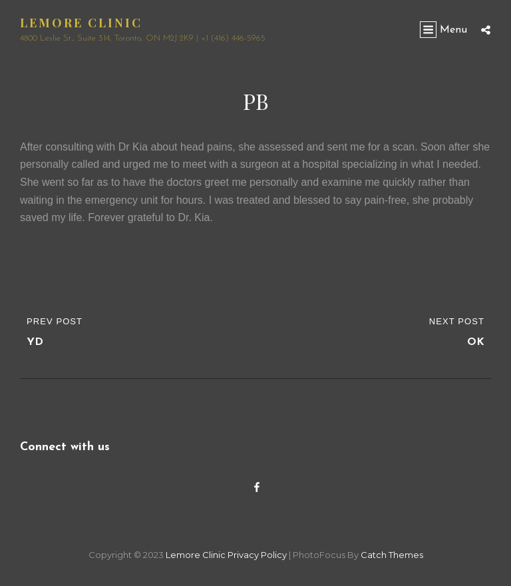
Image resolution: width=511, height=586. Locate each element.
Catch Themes (392, 554)
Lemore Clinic (81, 23)
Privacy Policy (257, 554)
